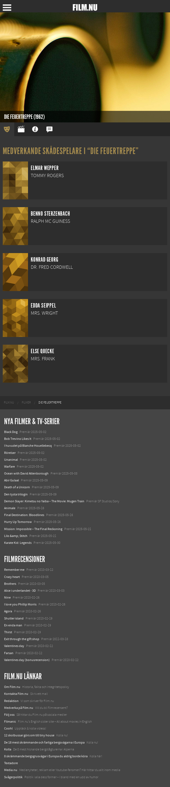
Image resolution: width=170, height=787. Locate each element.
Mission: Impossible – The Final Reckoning (33, 529)
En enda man (13, 625)
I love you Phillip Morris (20, 604)
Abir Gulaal (11, 480)
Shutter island (14, 618)
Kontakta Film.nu (16, 694)
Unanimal (11, 460)
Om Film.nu (12, 687)
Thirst (8, 632)
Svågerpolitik (13, 777)
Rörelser (10, 453)
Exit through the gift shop (21, 639)
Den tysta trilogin (16, 494)
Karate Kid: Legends (18, 543)
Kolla (7, 749)
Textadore (11, 763)
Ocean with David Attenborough (26, 473)
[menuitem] (9, 402)
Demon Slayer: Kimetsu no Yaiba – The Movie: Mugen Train (44, 501)
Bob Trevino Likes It (17, 439)
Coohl (8, 728)
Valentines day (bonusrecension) (27, 660)
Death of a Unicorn (17, 487)
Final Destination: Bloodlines (24, 515)
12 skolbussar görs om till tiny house (29, 735)
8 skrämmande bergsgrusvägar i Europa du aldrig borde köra (46, 756)
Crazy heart (12, 577)
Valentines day (14, 646)
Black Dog (11, 432)
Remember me (14, 570)
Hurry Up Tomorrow (18, 522)
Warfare (9, 466)
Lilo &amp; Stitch (15, 536)
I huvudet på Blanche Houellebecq (28, 446)
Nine (7, 597)
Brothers (10, 584)
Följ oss (9, 715)
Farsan (8, 653)
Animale (9, 508)
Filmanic (10, 721)
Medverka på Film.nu (18, 708)
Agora (8, 611)
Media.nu (10, 770)
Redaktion (11, 701)
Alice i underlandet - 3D (20, 591)
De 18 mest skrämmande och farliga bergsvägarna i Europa (44, 742)
